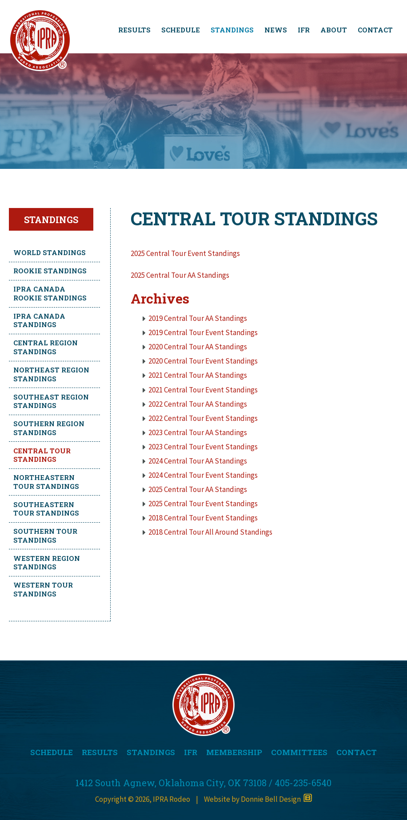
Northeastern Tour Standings (46, 482)
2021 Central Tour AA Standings (197, 375)
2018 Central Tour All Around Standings (210, 532)
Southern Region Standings (48, 428)
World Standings (49, 252)
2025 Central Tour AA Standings (180, 275)
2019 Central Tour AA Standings (197, 318)
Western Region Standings (46, 563)
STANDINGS (232, 29)
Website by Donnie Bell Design (258, 799)
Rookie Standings (50, 270)
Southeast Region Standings (51, 401)
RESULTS (134, 29)
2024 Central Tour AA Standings (197, 461)
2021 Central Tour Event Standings (203, 390)
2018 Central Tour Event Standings (203, 518)
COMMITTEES (299, 752)
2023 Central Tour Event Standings (203, 447)
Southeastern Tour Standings (46, 509)
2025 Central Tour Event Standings (185, 253)
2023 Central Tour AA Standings (197, 432)
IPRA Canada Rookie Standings (50, 293)
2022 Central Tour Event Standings (203, 418)
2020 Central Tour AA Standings (197, 347)
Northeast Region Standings (51, 374)
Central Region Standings (45, 347)
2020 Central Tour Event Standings (203, 361)
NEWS (275, 29)
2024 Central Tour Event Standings (203, 475)
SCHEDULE (180, 29)
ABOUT (333, 29)
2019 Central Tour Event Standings (203, 332)
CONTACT (375, 29)
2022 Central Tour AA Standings (197, 404)
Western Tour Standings (43, 589)
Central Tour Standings (42, 455)
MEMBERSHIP (234, 752)
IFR (304, 29)
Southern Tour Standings (45, 535)
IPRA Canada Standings (39, 320)
